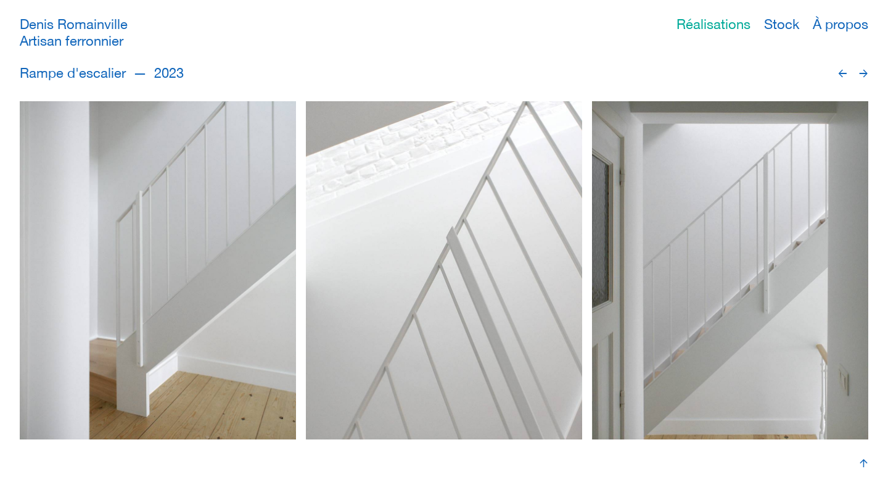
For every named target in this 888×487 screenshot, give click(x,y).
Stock (781, 24)
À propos (840, 24)
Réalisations (713, 24)
